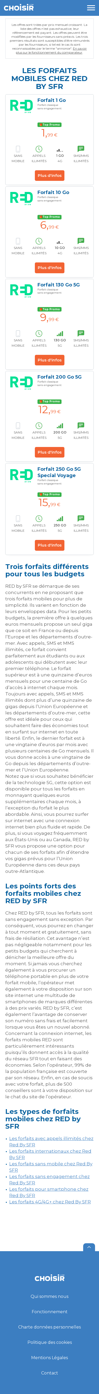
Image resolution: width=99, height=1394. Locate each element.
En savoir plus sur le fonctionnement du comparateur (51, 50)
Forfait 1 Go (51, 100)
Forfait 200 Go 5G (59, 377)
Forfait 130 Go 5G (58, 285)
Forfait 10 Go (53, 192)
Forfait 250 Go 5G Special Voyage (59, 472)
